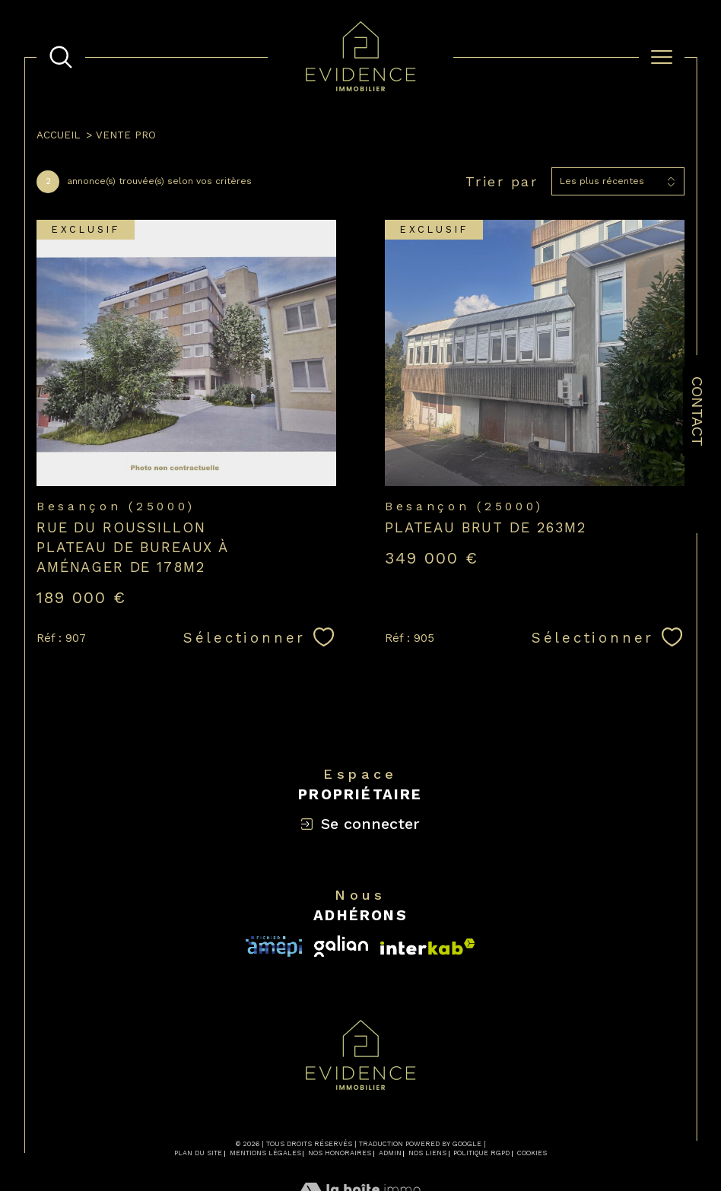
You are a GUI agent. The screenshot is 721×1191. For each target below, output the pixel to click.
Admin (390, 1153)
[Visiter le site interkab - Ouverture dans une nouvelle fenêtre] (274, 946)
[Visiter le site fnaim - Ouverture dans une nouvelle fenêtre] (427, 947)
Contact (697, 411)
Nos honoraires (339, 1153)
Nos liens (427, 1153)
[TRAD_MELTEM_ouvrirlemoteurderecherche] (61, 57)
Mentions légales (265, 1153)
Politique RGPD (481, 1153)
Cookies (532, 1153)
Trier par (501, 181)
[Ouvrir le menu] (661, 57)
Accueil (58, 135)
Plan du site (198, 1153)
